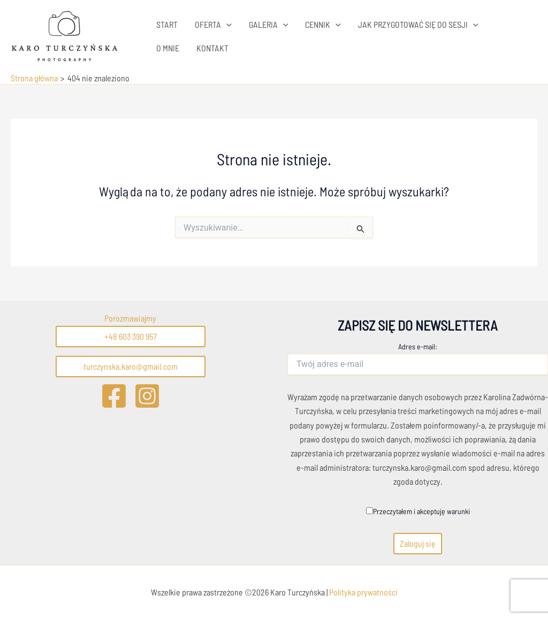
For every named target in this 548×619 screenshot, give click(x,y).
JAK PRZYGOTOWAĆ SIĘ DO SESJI (418, 24)
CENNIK (323, 24)
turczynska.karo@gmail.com (130, 366)
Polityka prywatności (363, 592)
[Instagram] (147, 396)
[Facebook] (114, 396)
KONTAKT (212, 48)
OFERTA (213, 24)
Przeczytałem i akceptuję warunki (418, 511)
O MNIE (167, 48)
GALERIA (268, 24)
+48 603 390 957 (130, 336)
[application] (226, 24)
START (167, 24)
